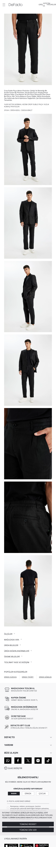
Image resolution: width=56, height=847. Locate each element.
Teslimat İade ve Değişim (18, 662)
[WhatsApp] (7, 760)
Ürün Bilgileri (12, 645)
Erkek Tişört (28, 677)
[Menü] (3, 4)
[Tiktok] (48, 760)
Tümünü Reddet (28, 824)
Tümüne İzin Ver (28, 830)
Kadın (13, 793)
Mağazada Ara (13, 640)
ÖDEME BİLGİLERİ (13, 657)
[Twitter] (27, 760)
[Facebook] (17, 760)
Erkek (28, 793)
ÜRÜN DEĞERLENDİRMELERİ (18, 651)
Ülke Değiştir (15, 768)
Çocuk (42, 793)
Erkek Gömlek (45, 677)
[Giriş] (41, 4)
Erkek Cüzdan (10, 677)
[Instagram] (38, 760)
